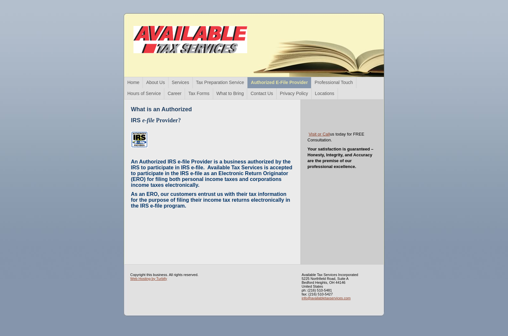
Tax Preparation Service (220, 82)
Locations (324, 93)
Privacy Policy (294, 93)
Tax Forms (198, 93)
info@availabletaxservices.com (326, 298)
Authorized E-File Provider (279, 82)
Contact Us (261, 93)
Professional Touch (334, 82)
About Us (155, 82)
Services (180, 82)
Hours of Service (144, 93)
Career (174, 93)
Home (133, 82)
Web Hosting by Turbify (148, 279)
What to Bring (230, 93)
